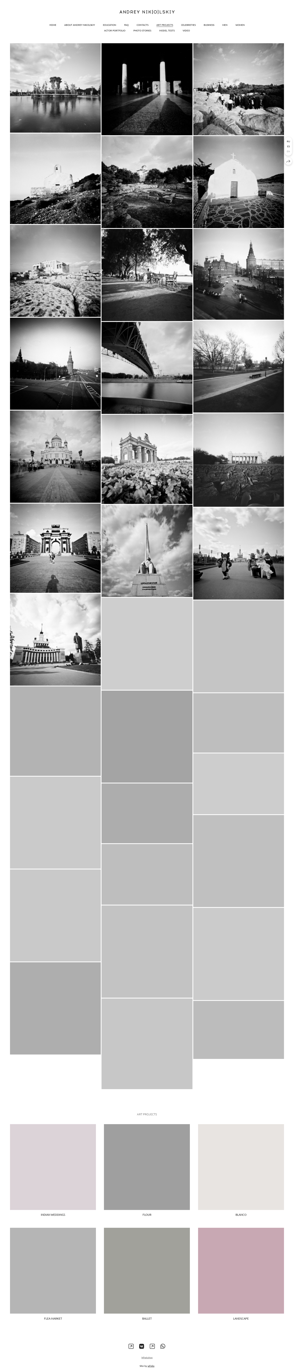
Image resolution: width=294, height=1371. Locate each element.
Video (186, 30)
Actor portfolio (114, 30)
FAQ (126, 24)
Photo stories (142, 30)
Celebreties (188, 24)
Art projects (164, 24)
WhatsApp (147, 1361)
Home (52, 24)
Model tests (167, 30)
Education (109, 24)
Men (225, 24)
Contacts (142, 24)
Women (240, 24)
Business (209, 24)
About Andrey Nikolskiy (79, 24)
